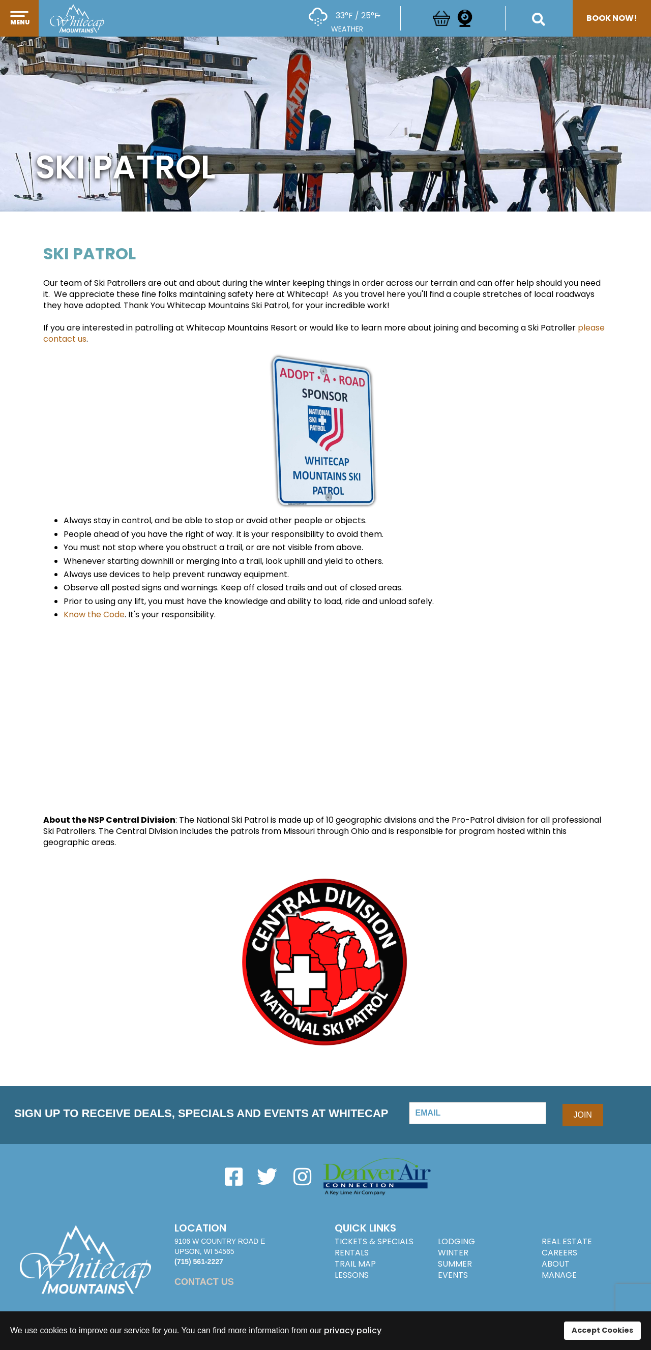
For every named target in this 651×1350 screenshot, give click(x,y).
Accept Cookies (602, 1330)
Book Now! (611, 18)
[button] (19, 29)
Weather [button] (347, 29)
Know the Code (94, 614)
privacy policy (352, 1330)
